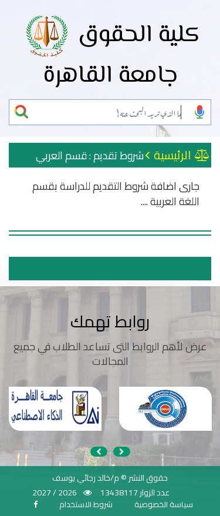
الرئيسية (181, 155)
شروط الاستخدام (86, 504)
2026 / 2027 (54, 492)
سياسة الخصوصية (163, 504)
